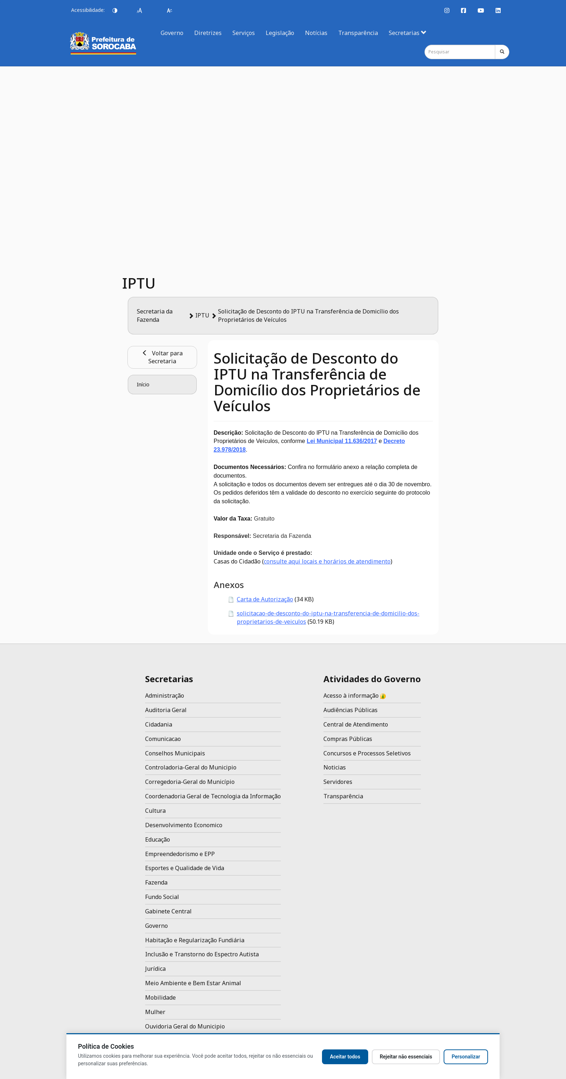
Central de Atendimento (355, 724)
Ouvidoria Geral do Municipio (185, 1026)
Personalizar (466, 1057)
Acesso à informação (354, 695)
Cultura (155, 811)
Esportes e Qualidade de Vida (184, 868)
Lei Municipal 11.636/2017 (342, 441)
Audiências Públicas (350, 710)
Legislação (280, 33)
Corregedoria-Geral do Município (190, 782)
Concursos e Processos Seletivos (367, 753)
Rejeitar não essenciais (406, 1057)
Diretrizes (208, 33)
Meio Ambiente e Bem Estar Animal (193, 983)
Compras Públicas (347, 739)
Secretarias (408, 33)
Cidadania (158, 724)
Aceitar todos (345, 1057)
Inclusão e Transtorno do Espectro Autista (202, 954)
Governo (172, 33)
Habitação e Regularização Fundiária (194, 940)
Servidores (337, 782)
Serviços (243, 33)
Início (143, 384)
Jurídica (155, 969)
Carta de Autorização (265, 599)
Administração (164, 695)
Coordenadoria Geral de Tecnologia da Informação (213, 796)
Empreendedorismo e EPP (180, 854)
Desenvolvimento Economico (183, 825)
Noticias (334, 767)
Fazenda (156, 882)
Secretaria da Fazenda (155, 315)
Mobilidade (160, 997)
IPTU (202, 315)
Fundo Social (162, 897)
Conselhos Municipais (175, 753)
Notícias (316, 33)
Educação (157, 839)
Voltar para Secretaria (162, 357)
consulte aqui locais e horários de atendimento (327, 561)
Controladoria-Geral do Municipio (190, 767)
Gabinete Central (168, 911)
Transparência (358, 33)
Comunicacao (163, 739)
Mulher (155, 1012)
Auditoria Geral (166, 710)
